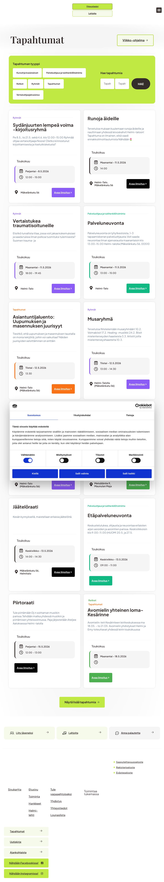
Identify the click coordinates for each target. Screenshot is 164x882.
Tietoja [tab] (130, 415)
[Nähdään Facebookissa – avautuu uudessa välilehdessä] (26, 863)
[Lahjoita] (82, 733)
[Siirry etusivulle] (17, 10)
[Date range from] (108, 84)
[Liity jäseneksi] (29, 733)
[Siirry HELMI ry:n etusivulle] (20, 767)
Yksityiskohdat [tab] (81, 415)
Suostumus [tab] (34, 415)
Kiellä (35, 473)
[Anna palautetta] (134, 733)
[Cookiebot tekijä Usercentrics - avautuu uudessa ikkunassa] (138, 406)
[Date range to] (123, 84)
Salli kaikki (129, 473)
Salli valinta (82, 473)
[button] (159, 10)
